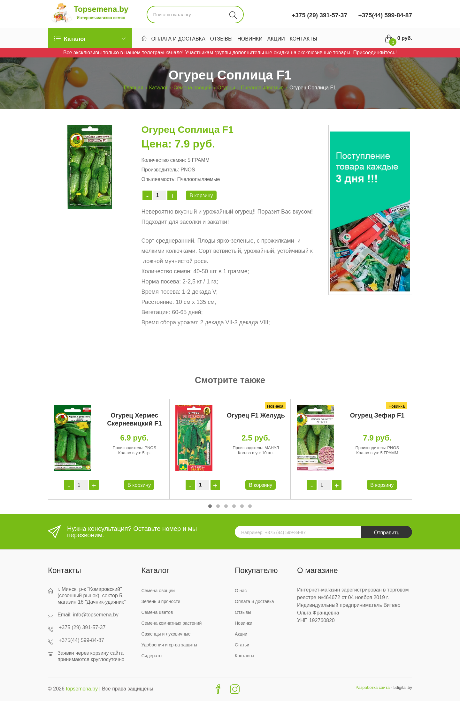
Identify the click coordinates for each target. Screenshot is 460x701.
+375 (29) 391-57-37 (319, 15)
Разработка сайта (373, 687)
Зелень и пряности (161, 601)
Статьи (242, 644)
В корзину (201, 195)
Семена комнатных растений (172, 623)
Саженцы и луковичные (166, 634)
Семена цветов (157, 612)
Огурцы (226, 87)
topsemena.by (82, 688)
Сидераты (152, 655)
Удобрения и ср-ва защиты (169, 644)
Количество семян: (163, 160)
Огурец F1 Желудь (256, 415)
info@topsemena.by (96, 614)
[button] (210, 506)
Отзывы (221, 38)
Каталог (158, 87)
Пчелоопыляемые (262, 87)
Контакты (303, 38)
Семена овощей (192, 87)
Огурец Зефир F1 (377, 415)
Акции (276, 38)
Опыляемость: (158, 179)
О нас (241, 590)
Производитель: (160, 169)
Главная (133, 87)
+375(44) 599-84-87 (384, 15)
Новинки (250, 38)
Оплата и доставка (178, 38)
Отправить (386, 532)
